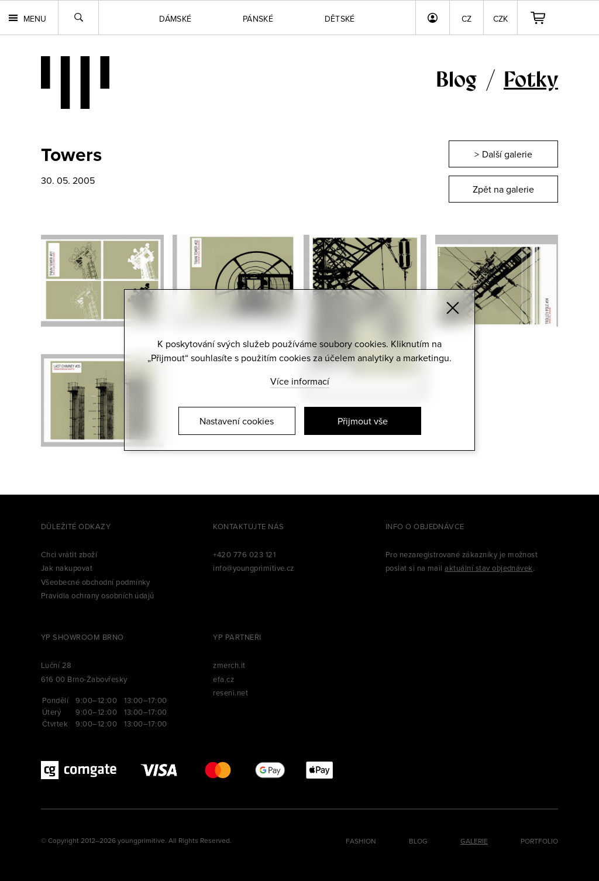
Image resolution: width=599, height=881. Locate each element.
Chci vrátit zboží (69, 554)
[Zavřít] (452, 307)
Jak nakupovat (66, 568)
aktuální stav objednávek (489, 568)
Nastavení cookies (236, 420)
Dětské (340, 19)
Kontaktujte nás (248, 526)
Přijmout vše (363, 420)
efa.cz (223, 679)
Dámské (175, 19)
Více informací (299, 381)
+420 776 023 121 (244, 554)
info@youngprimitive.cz (253, 568)
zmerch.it (229, 665)
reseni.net (230, 692)
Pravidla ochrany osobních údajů (97, 595)
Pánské (258, 19)
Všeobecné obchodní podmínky (95, 582)
